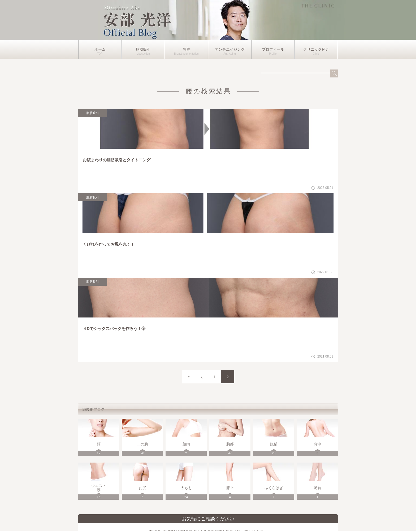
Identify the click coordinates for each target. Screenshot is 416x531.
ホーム (100, 49)
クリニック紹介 (316, 49)
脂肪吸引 (143, 49)
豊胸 (186, 49)
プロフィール (273, 49)
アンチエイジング (230, 49)
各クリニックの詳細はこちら (275, 466)
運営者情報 (208, 519)
